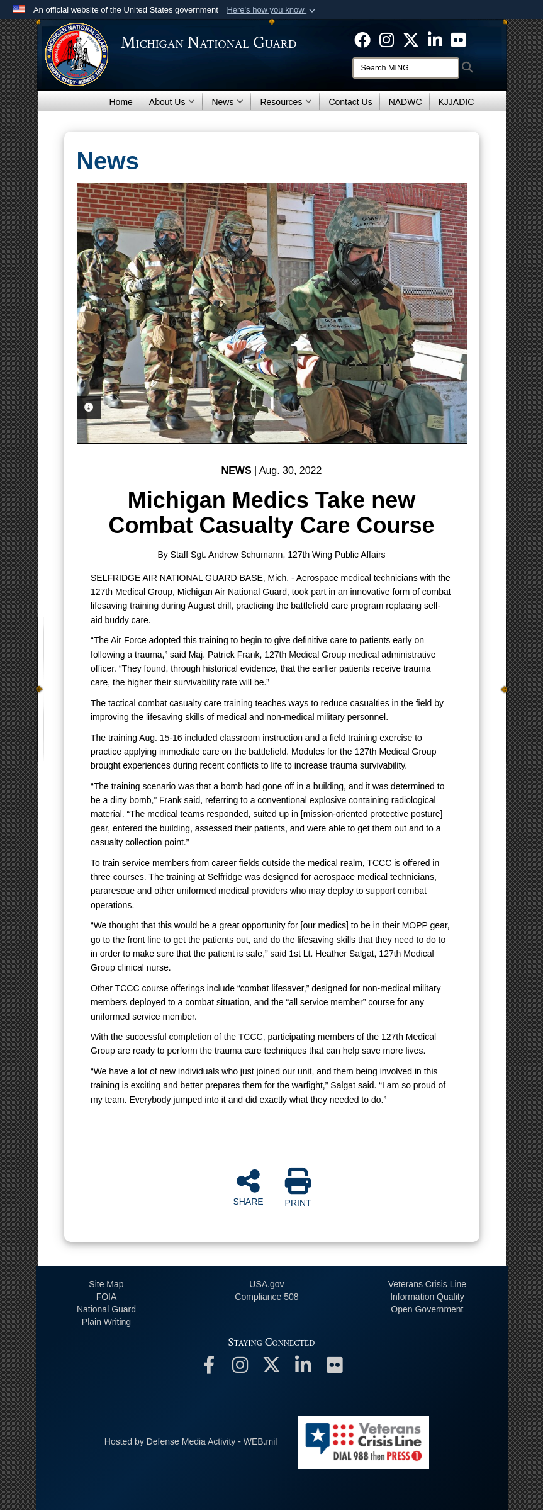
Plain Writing (106, 1322)
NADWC (405, 102)
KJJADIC (456, 102)
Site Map (106, 1284)
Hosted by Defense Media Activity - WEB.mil (190, 1441)
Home (121, 102)
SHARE (248, 1187)
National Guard (106, 1309)
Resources (286, 102)
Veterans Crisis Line (427, 1284)
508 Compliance (266, 1297)
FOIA (106, 1297)
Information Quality (427, 1297)
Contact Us (350, 102)
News (227, 102)
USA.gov (266, 1284)
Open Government (427, 1309)
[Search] (405, 68)
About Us (172, 102)
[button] (272, 10)
